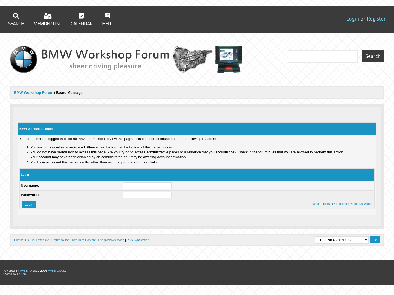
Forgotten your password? (354, 203)
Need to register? (323, 203)
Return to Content (84, 240)
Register (376, 19)
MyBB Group (56, 270)
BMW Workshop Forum (34, 92)
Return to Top (60, 240)
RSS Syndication (138, 240)
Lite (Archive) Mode (111, 240)
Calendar (82, 18)
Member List (47, 19)
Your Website (40, 240)
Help (107, 19)
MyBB (24, 270)
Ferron (21, 274)
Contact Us (21, 240)
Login (352, 19)
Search (16, 19)
